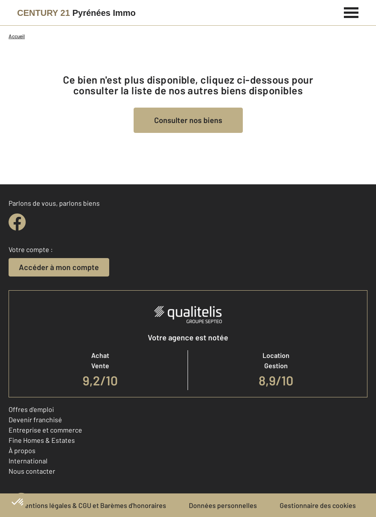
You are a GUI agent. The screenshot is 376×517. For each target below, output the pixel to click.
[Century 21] (76, 13)
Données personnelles (223, 505)
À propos (22, 450)
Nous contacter (32, 471)
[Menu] (351, 11)
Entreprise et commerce (45, 430)
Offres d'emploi (31, 409)
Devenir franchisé (35, 419)
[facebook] (17, 222)
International (28, 461)
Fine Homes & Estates (42, 440)
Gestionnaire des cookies (318, 505)
